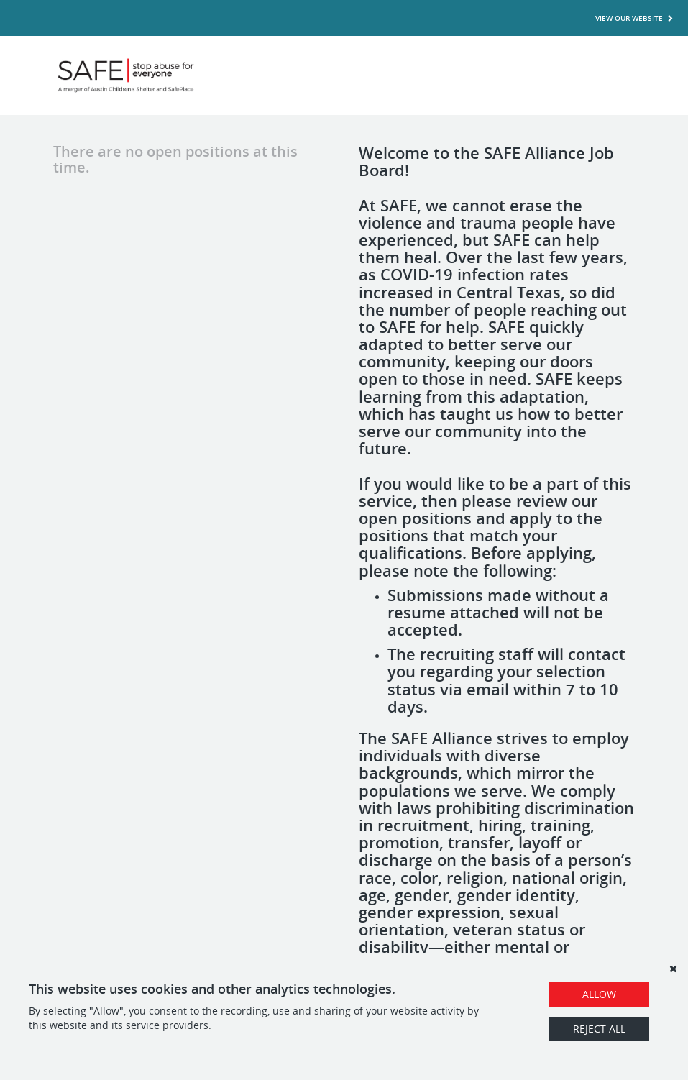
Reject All (599, 1028)
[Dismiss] (673, 968)
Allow (599, 994)
